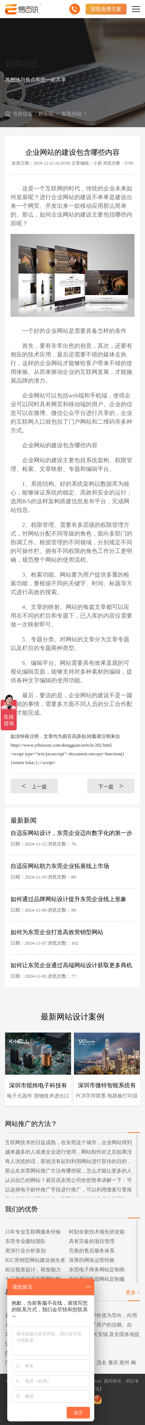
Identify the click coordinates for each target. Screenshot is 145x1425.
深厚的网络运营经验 (92, 1260)
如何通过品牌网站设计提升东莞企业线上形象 (69, 899)
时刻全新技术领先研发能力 (97, 1233)
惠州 (124, 1362)
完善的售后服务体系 (92, 1251)
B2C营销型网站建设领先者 (35, 1260)
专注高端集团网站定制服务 (97, 1280)
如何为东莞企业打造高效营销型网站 (57, 932)
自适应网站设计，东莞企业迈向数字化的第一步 (71, 833)
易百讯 (45, 114)
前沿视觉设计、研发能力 (33, 1269)
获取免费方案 (106, 9)
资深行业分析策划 (25, 1251)
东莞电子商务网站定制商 (97, 1269)
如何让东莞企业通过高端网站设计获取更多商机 (71, 965)
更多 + (133, 1292)
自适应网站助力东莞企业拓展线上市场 (60, 866)
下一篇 (111, 785)
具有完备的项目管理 (92, 1241)
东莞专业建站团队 (25, 1241)
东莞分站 (71, 114)
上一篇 (34, 785)
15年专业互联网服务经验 (33, 1232)
